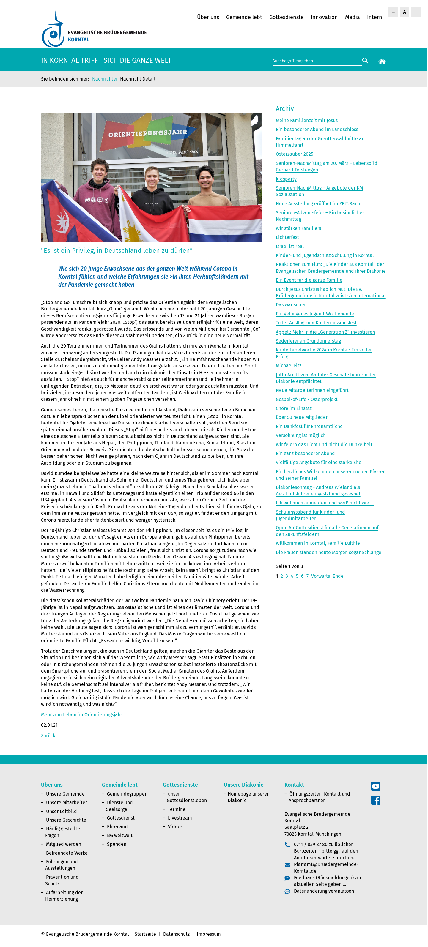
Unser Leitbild (61, 811)
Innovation (324, 17)
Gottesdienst (121, 818)
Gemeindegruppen (127, 794)
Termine (176, 809)
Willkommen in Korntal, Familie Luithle (318, 543)
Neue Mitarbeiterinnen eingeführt (312, 390)
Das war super (291, 304)
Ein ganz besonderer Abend (305, 453)
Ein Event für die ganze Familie (309, 280)
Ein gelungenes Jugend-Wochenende (315, 314)
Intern (374, 17)
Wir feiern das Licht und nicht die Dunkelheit (324, 444)
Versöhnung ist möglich (301, 435)
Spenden (116, 844)
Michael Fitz (288, 365)
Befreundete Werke (67, 853)
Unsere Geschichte (66, 820)
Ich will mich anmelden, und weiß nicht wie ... (325, 503)
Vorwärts (320, 576)
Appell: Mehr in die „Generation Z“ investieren (325, 332)
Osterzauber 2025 (294, 154)
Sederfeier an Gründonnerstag (308, 341)
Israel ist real (290, 246)
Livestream (180, 818)
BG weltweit (120, 835)
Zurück (48, 735)
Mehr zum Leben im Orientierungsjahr (81, 714)
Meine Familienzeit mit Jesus (307, 120)
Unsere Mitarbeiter (66, 802)
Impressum (209, 934)
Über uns (208, 17)
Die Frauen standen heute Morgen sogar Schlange (328, 552)
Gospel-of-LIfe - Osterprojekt (307, 399)
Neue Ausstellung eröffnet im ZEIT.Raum (319, 203)
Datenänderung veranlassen (324, 891)
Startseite (145, 934)
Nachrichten (105, 79)
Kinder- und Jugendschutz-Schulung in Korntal (325, 255)
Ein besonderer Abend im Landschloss (317, 129)
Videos (175, 826)
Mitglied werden (63, 844)
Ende (338, 576)
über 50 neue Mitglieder (302, 417)
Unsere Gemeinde (65, 794)
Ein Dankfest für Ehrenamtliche (309, 426)
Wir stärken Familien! (298, 228)
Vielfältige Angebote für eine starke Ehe (318, 462)
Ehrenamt (117, 826)
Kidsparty (286, 179)
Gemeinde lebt (244, 17)
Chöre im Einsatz (294, 408)
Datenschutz (176, 934)
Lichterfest (287, 237)
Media (352, 17)
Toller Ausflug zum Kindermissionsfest (316, 323)
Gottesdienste (286, 17)
